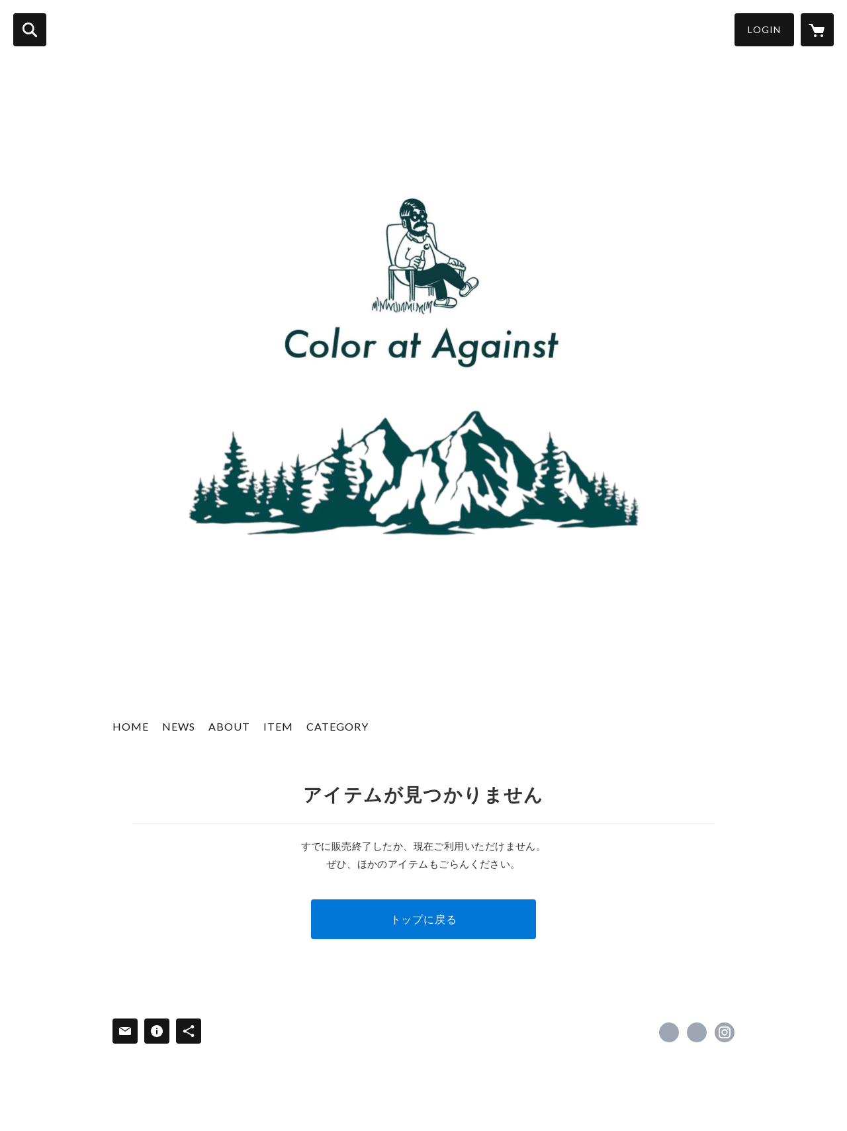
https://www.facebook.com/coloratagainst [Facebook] (669, 1032)
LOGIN (764, 29)
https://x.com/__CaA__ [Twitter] (697, 1032)
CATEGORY (337, 726)
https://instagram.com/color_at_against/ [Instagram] (725, 1032)
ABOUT (229, 726)
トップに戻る (423, 919)
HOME (130, 726)
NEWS (178, 726)
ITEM (278, 726)
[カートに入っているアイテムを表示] (817, 29)
